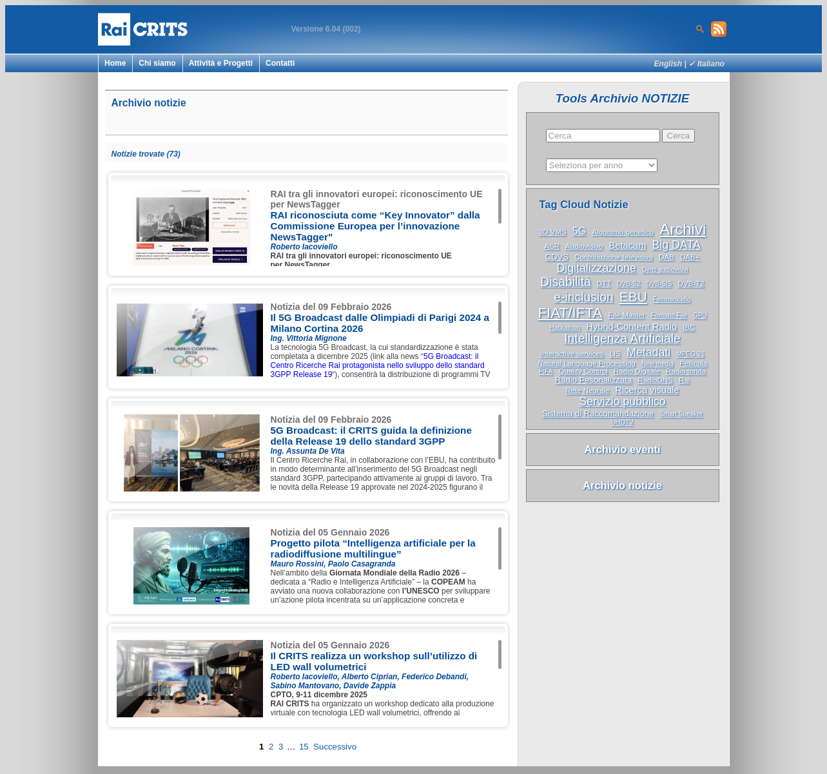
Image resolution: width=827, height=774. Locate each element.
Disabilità (565, 282)
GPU (700, 315)
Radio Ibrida (686, 371)
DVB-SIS (659, 283)
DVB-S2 (628, 283)
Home (115, 63)
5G (579, 231)
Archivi (682, 229)
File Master (626, 315)
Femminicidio (672, 299)
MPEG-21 (690, 354)
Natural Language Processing (587, 363)
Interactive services (572, 354)
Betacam (628, 245)
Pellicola (693, 363)
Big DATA (676, 244)
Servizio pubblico (622, 401)
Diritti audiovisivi (665, 269)
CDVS (557, 257)
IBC (689, 327)
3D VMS (553, 232)
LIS (615, 354)
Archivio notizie (622, 485)
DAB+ (690, 257)
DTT (604, 283)
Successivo (334, 746)
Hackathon (564, 327)
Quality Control (583, 371)
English (668, 63)
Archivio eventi (622, 449)
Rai (684, 380)
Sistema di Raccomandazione (598, 413)
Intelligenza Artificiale (622, 338)
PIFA (546, 371)
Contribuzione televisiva (613, 257)
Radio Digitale (637, 371)
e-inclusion (583, 297)
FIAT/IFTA (570, 313)
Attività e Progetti (221, 63)
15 (304, 746)
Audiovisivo (584, 246)
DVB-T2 (691, 283)
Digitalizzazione (596, 268)
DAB (666, 257)
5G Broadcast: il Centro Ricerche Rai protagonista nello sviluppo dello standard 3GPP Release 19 (378, 365)
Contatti (280, 63)
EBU (633, 296)
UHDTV (622, 422)
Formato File (669, 315)
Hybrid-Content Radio (631, 327)
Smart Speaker (681, 414)
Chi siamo (157, 63)
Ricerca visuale (647, 390)
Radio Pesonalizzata (593, 380)
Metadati (648, 352)
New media (657, 363)
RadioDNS (655, 380)
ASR (551, 246)
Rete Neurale (587, 390)
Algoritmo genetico (623, 232)
